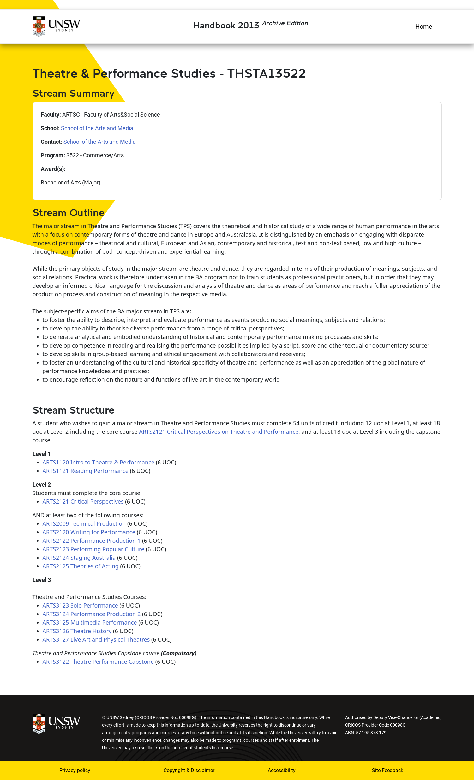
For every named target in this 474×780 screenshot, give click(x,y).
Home (423, 26)
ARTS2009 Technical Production (84, 523)
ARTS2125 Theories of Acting (81, 566)
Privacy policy (74, 770)
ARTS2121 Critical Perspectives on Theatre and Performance (218, 431)
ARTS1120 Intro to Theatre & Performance (98, 462)
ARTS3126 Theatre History (77, 631)
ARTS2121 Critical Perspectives (83, 501)
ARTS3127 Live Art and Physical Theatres (96, 639)
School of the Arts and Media (97, 128)
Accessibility (282, 770)
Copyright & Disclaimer (189, 770)
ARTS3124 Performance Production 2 (92, 614)
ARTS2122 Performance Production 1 (92, 540)
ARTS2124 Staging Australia (79, 557)
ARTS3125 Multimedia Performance (90, 622)
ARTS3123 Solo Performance (80, 605)
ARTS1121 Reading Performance (86, 471)
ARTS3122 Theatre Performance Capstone (98, 661)
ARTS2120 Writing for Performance (89, 532)
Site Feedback (387, 770)
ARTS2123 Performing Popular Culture (94, 549)
